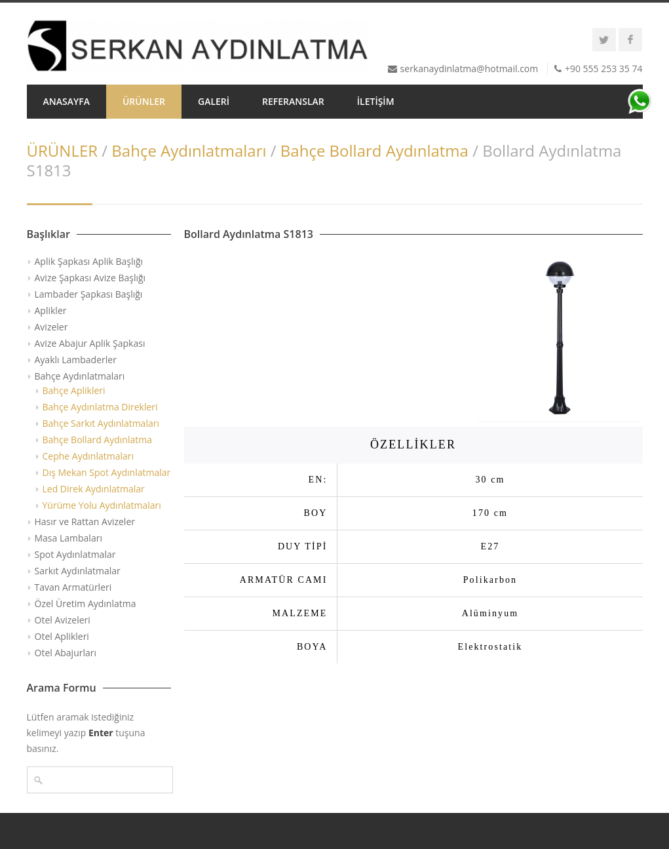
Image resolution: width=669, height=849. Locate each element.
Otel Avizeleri (62, 620)
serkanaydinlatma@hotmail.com (469, 68)
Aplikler (51, 310)
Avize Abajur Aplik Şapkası (90, 343)
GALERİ (213, 101)
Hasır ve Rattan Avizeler (85, 521)
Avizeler (51, 327)
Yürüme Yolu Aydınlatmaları (102, 505)
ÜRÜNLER (144, 101)
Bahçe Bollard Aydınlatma (374, 150)
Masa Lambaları (68, 538)
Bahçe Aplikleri (74, 390)
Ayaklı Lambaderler (76, 359)
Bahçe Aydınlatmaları (188, 150)
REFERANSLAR (293, 101)
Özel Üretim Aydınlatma (85, 603)
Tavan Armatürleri (73, 587)
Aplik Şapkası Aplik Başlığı (89, 261)
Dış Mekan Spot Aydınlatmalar (107, 472)
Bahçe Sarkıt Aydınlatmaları (101, 423)
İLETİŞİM (375, 101)
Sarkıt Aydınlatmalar (78, 570)
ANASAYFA (66, 101)
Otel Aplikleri (62, 636)
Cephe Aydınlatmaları (88, 456)
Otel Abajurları (66, 652)
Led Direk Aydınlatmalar (94, 489)
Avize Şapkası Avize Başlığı (90, 277)
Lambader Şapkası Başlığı (89, 294)
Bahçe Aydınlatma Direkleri (100, 407)
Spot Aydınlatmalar (75, 554)
